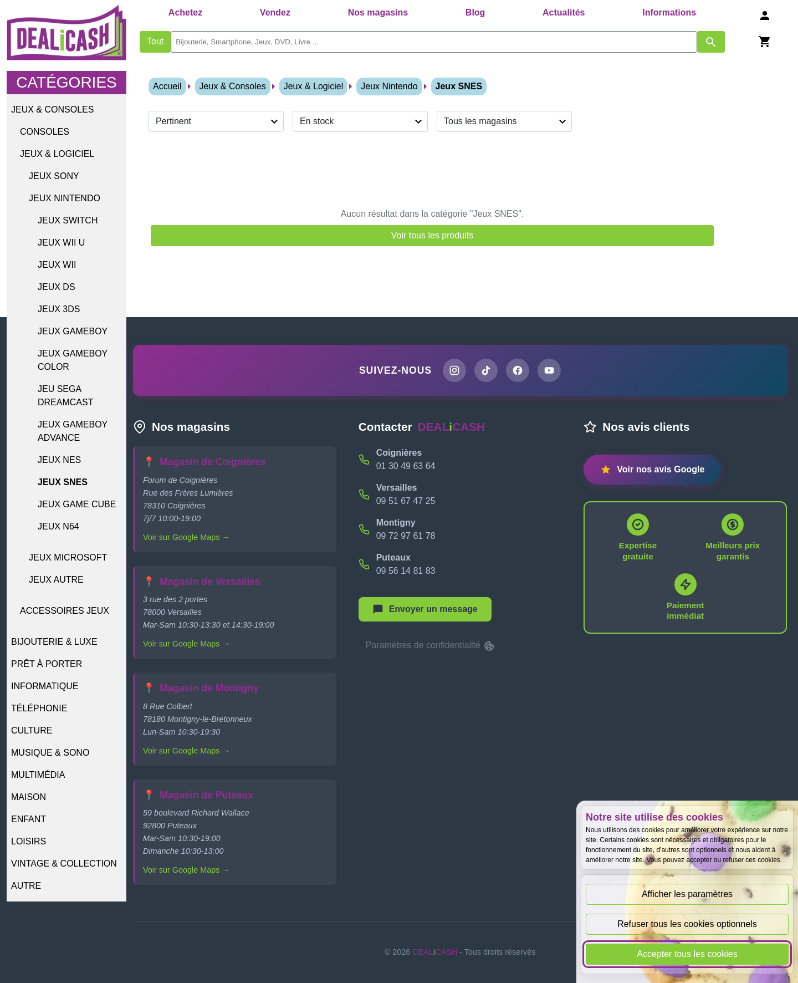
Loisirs (28, 841)
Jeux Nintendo (64, 198)
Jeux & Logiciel (57, 154)
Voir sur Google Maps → (186, 537)
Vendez (275, 12)
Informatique (44, 686)
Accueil (167, 86)
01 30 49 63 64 (406, 466)
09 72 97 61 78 (406, 536)
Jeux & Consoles (52, 109)
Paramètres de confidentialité (431, 646)
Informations (669, 12)
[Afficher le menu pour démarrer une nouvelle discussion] (425, 609)
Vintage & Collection (64, 863)
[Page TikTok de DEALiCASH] (486, 370)
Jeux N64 (58, 526)
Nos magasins (378, 12)
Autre (26, 885)
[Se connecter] (765, 15)
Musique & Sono (50, 752)
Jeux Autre (56, 579)
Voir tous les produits (432, 235)
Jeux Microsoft (68, 557)
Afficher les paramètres (687, 894)
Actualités (564, 12)
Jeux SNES (63, 482)
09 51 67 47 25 (406, 501)
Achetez (185, 12)
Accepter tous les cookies (687, 954)
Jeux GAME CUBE (77, 504)
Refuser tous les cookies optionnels (687, 924)
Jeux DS (56, 287)
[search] (434, 42)
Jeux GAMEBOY (73, 331)
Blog (475, 12)
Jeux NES (59, 460)
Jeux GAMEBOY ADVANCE (73, 431)
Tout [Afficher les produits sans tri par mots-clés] (155, 41)
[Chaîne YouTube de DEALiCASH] (549, 370)
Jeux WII (57, 264)
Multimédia (38, 775)
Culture (31, 730)
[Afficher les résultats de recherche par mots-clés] (711, 42)
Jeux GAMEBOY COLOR (73, 360)
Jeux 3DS (59, 309)
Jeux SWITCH (68, 220)
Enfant (28, 819)
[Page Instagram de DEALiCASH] (454, 370)
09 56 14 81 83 (406, 570)
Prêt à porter (46, 664)
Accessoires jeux (64, 610)
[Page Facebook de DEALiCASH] (517, 370)
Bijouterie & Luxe (54, 641)
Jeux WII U (61, 242)
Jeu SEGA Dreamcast (65, 395)
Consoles (44, 131)
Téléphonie (39, 708)
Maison (28, 797)
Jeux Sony (54, 176)
